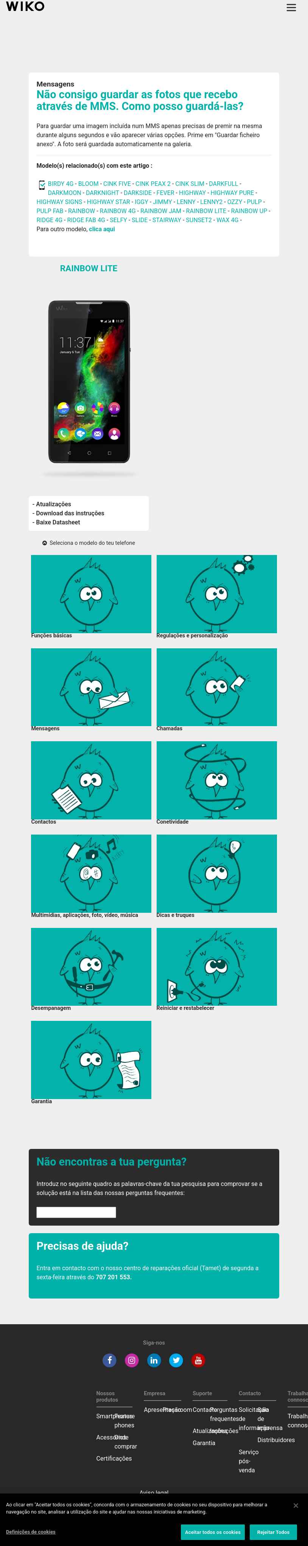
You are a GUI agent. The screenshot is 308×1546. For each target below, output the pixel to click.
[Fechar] (296, 1510)
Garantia (204, 1443)
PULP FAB (49, 211)
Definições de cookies (31, 1536)
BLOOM (88, 183)
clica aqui (102, 229)
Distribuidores (276, 1440)
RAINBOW (81, 211)
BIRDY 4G (60, 183)
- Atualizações (52, 504)
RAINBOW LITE (207, 211)
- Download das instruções (68, 513)
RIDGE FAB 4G (86, 220)
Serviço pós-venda (249, 1461)
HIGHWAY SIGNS (59, 202)
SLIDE (140, 220)
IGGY (141, 202)
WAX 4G (227, 220)
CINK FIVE (117, 183)
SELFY (119, 220)
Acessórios (111, 1437)
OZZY (235, 202)
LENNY (186, 202)
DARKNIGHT (102, 192)
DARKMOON (64, 192)
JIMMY (162, 202)
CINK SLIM (189, 183)
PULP (255, 202)
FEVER (166, 192)
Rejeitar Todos (273, 1537)
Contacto (205, 1409)
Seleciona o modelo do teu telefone (88, 543)
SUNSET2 (199, 220)
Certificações (114, 1458)
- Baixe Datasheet (56, 522)
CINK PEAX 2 (153, 183)
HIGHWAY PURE (233, 192)
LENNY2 (211, 202)
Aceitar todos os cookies (213, 1537)
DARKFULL (223, 183)
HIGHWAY (192, 192)
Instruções (224, 1431)
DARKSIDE (138, 192)
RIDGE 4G (49, 220)
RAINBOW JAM (161, 211)
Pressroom (177, 1409)
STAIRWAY (166, 220)
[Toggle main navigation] (291, 7)
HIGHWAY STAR (109, 202)
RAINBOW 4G (118, 211)
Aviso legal (154, 1493)
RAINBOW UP (249, 211)
